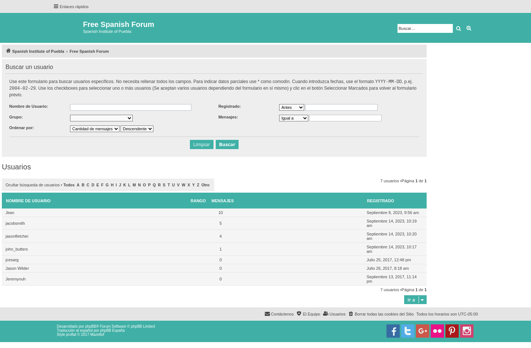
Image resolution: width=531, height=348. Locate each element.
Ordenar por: (21, 127)
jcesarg (12, 259)
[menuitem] (381, 313)
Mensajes (223, 200)
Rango (198, 200)
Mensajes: (228, 116)
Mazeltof (97, 334)
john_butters (17, 248)
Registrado (380, 200)
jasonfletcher (17, 235)
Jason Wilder (17, 267)
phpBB (90, 326)
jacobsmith (15, 222)
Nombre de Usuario (28, 200)
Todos (69, 184)
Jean (10, 212)
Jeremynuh (15, 278)
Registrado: (229, 105)
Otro (205, 184)
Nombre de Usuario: (28, 105)
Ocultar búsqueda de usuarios (33, 184)
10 (220, 212)
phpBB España (112, 330)
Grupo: (16, 116)
